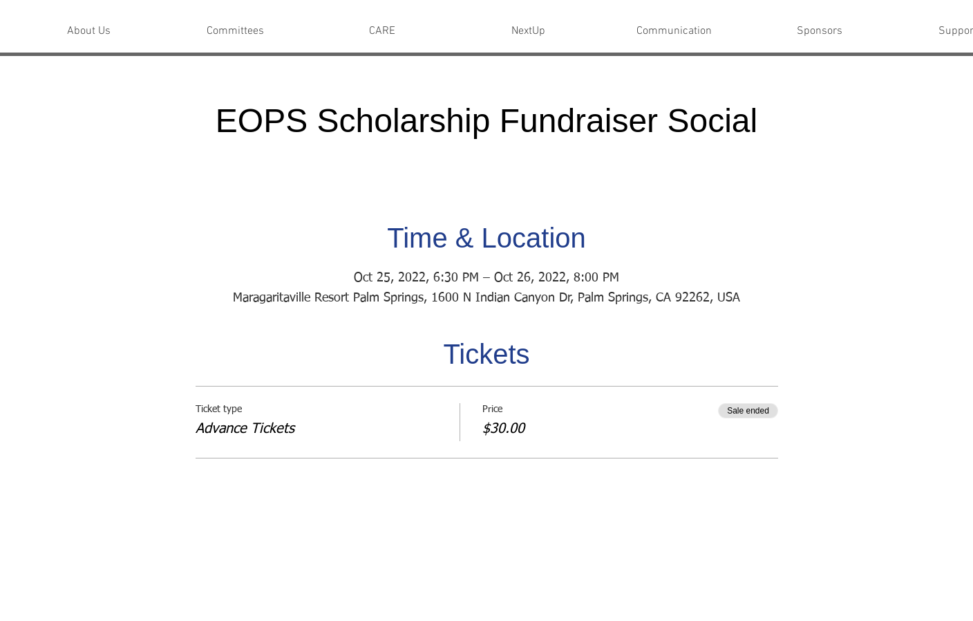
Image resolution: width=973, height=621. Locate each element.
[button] (89, 31)
